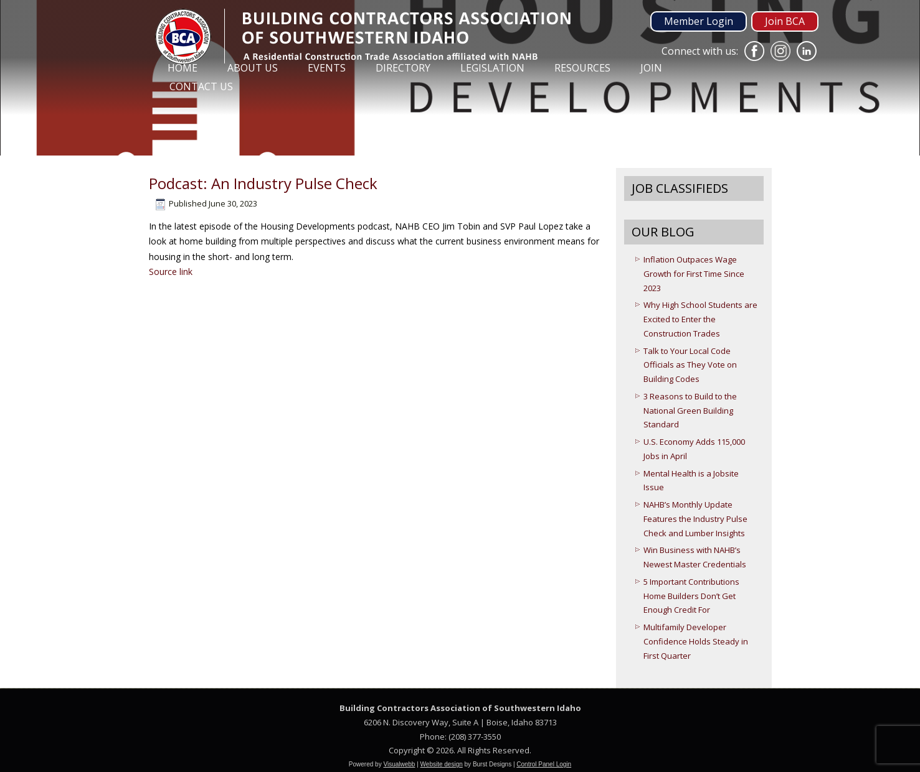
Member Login (698, 21)
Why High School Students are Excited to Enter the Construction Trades (700, 319)
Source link (170, 271)
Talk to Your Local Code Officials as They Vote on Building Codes (690, 365)
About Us (252, 68)
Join (651, 68)
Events (327, 68)
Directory (403, 68)
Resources (582, 68)
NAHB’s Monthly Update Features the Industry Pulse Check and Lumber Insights (695, 519)
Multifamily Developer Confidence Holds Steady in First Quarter (695, 641)
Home (182, 68)
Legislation (492, 68)
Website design (441, 764)
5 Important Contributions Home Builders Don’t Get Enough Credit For (691, 596)
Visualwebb (399, 764)
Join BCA (785, 21)
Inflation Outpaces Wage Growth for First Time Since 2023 (693, 274)
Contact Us (201, 86)
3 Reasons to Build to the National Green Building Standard (690, 410)
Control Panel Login (543, 764)
